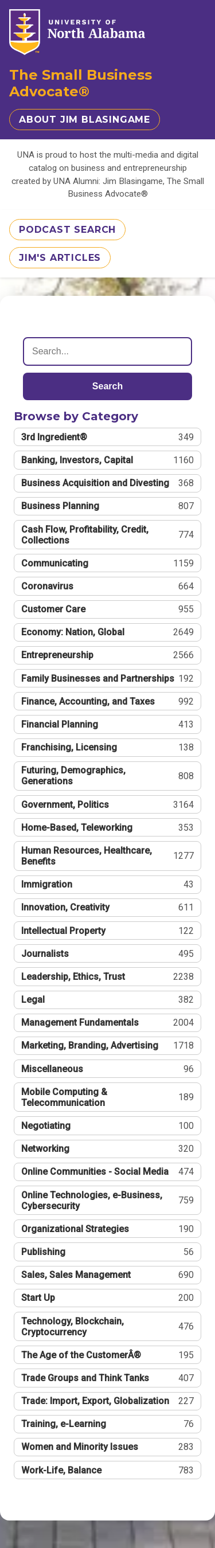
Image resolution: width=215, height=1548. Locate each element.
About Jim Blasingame (84, 119)
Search (107, 386)
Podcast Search (67, 229)
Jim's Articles (60, 257)
